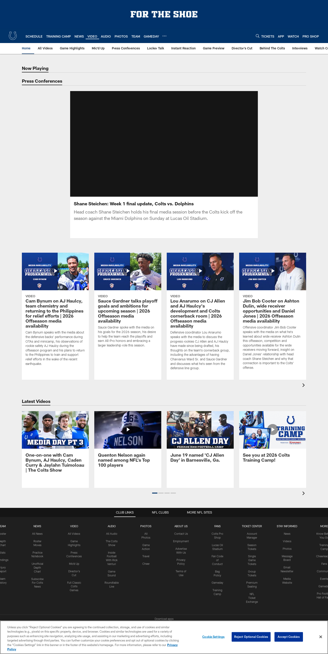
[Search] (257, 36)
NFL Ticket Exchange (252, 583)
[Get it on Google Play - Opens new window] (178, 615)
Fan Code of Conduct (217, 545)
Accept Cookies (289, 637)
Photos (145, 512)
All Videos (74, 519)
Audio (112, 512)
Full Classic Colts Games (74, 572)
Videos (287, 527)
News (37, 512)
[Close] (321, 637)
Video (74, 512)
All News (37, 519)
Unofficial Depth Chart (37, 553)
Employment (181, 527)
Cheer (146, 549)
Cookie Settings (213, 637)
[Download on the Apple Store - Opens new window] (147, 613)
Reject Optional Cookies (251, 637)
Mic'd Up (74, 549)
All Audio (111, 519)
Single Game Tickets (252, 545)
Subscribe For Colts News (37, 568)
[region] (164, 637)
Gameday (217, 568)
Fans (324, 549)
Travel (145, 542)
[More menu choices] (164, 36)
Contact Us (181, 519)
